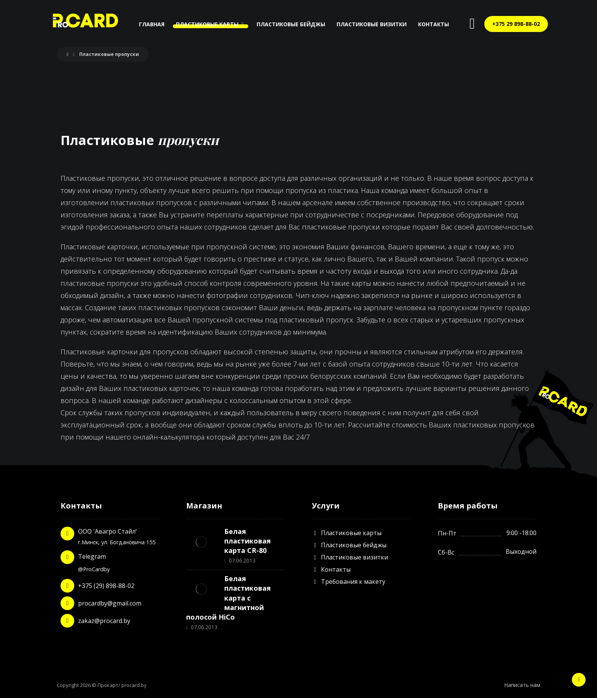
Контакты (331, 569)
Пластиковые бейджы (349, 545)
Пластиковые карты (347, 533)
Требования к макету (348, 581)
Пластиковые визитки (350, 557)
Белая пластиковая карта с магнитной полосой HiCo (228, 598)
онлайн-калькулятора (168, 436)
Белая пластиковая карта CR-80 (247, 541)
